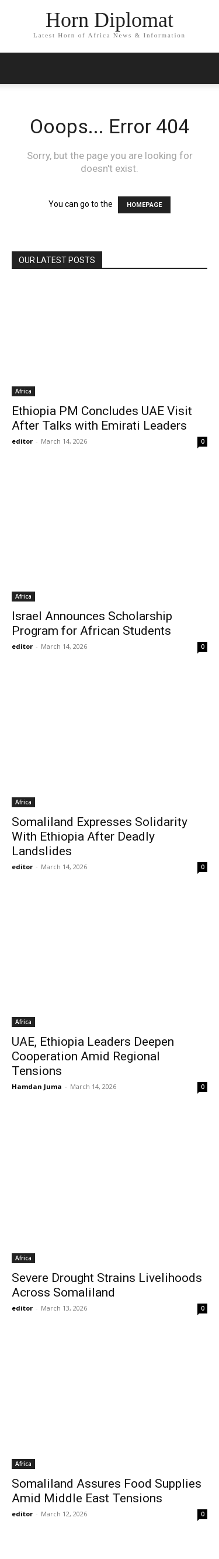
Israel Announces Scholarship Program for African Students (92, 623)
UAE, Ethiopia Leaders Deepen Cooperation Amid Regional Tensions (93, 1056)
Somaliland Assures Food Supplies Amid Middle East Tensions (106, 1491)
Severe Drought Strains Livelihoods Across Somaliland (107, 1285)
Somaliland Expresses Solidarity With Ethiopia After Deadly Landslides (99, 836)
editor (22, 441)
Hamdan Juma (37, 1086)
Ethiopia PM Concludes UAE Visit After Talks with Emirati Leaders (102, 418)
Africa (23, 391)
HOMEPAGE (144, 205)
